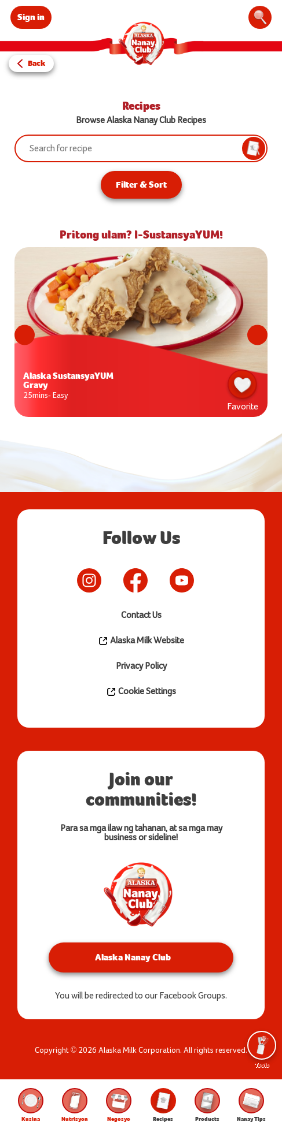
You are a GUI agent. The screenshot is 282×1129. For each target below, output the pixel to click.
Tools (261, 1050)
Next (257, 335)
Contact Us (141, 615)
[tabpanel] (141, 335)
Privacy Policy (141, 666)
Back (36, 63)
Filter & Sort (141, 184)
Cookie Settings (141, 692)
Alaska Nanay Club (133, 957)
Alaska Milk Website (141, 641)
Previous (24, 335)
